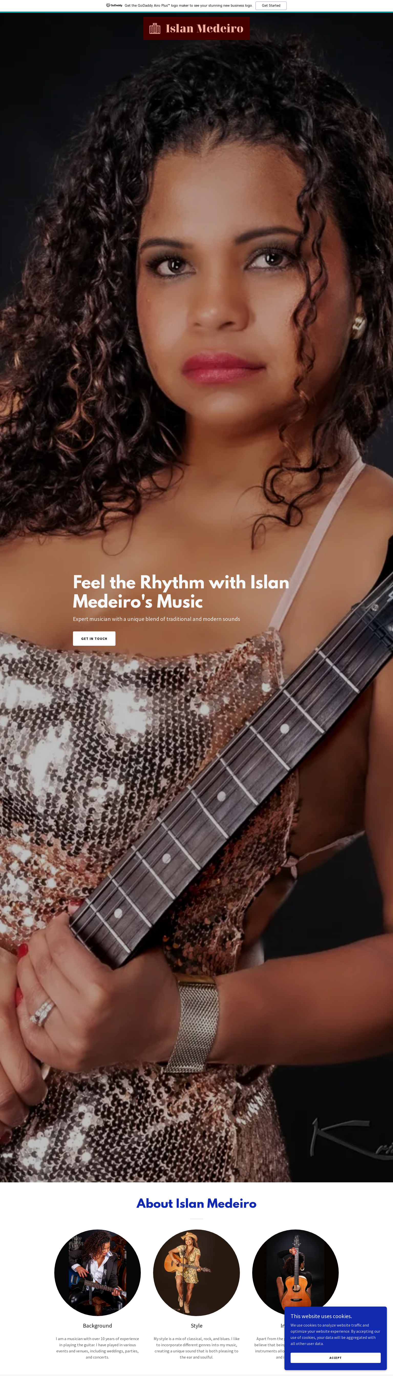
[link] (196, 27)
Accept (336, 1358)
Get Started (271, 5)
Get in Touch (94, 638)
